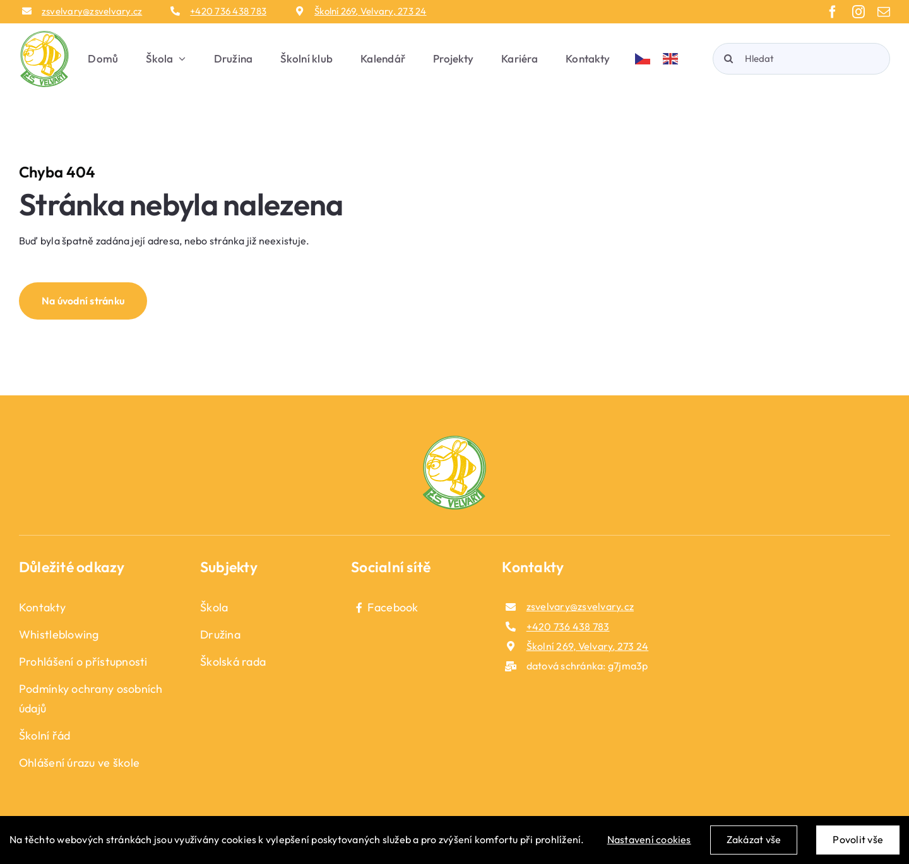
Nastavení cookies (649, 839)
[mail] (883, 12)
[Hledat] (801, 59)
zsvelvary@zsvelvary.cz (92, 11)
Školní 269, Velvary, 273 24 (370, 11)
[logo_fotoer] (454, 441)
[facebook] (832, 12)
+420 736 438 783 (228, 11)
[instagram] (858, 12)
